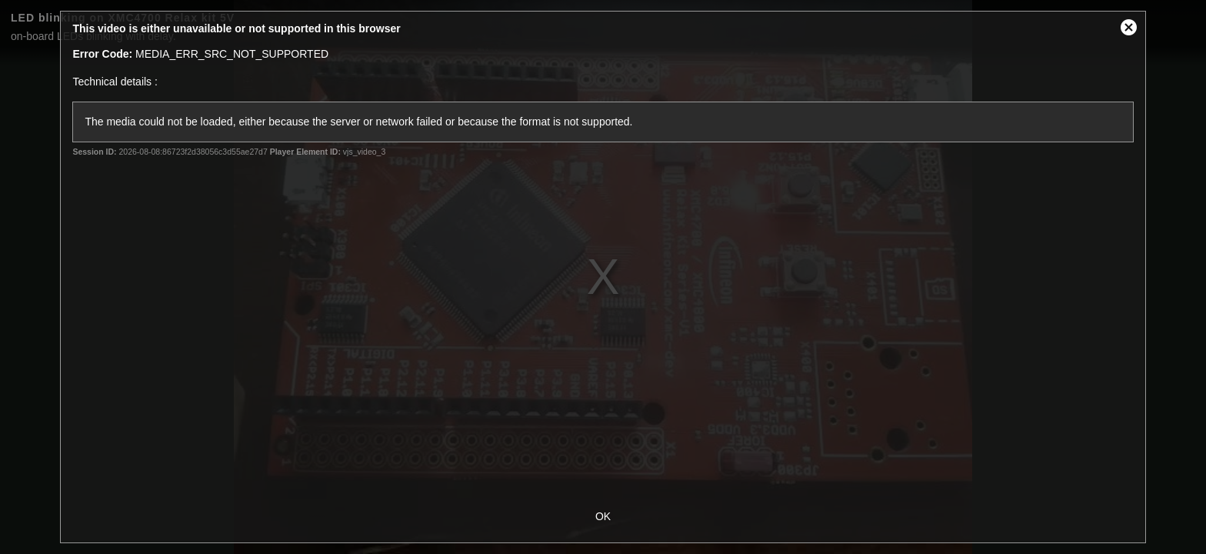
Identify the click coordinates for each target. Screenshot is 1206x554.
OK (603, 516)
